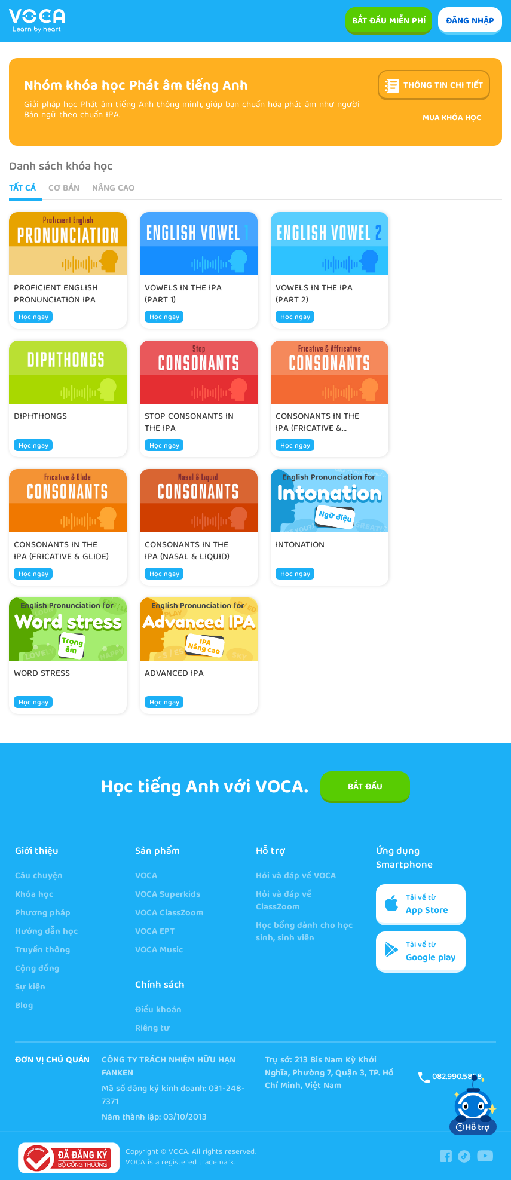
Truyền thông (42, 951)
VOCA (146, 877)
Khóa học (34, 895)
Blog (24, 1006)
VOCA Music (159, 951)
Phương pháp (43, 914)
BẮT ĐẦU (365, 787)
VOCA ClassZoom (169, 914)
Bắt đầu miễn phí (389, 21)
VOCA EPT (155, 932)
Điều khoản (158, 1010)
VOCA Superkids (167, 895)
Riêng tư (152, 1029)
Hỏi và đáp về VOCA (296, 877)
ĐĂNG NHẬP (470, 21)
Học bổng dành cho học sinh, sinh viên (304, 932)
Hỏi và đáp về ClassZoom (283, 901)
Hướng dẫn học (46, 932)
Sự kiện (30, 988)
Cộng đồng (37, 969)
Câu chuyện (39, 877)
